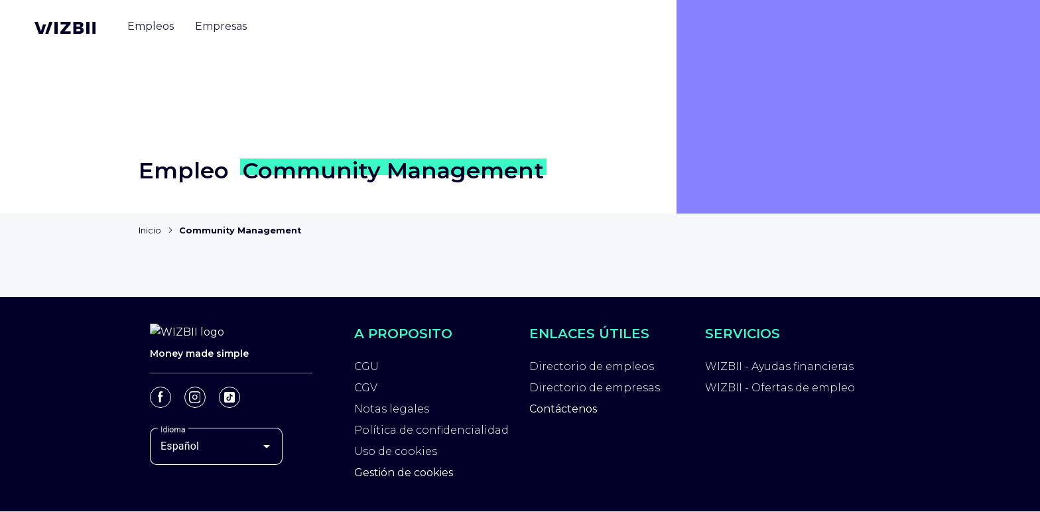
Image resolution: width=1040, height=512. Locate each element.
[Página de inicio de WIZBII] (65, 28)
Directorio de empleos (591, 366)
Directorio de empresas (594, 387)
